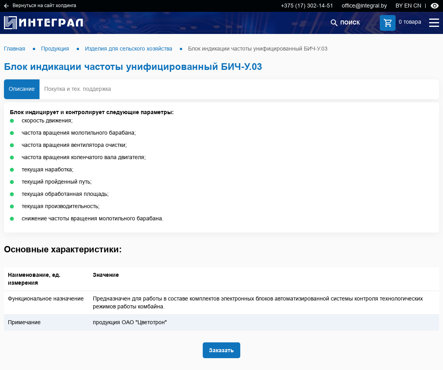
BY (399, 5)
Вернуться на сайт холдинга (40, 5)
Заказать (221, 350)
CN (417, 5)
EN (408, 5)
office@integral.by (364, 5)
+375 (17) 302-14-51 (307, 5)
